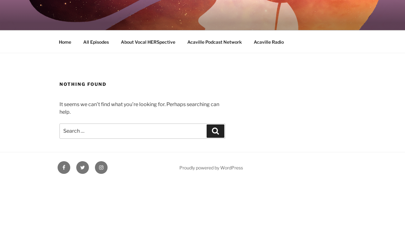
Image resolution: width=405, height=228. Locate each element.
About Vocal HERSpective (148, 42)
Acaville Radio (269, 42)
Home (65, 42)
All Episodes (96, 42)
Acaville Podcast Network (214, 42)
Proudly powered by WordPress (211, 167)
